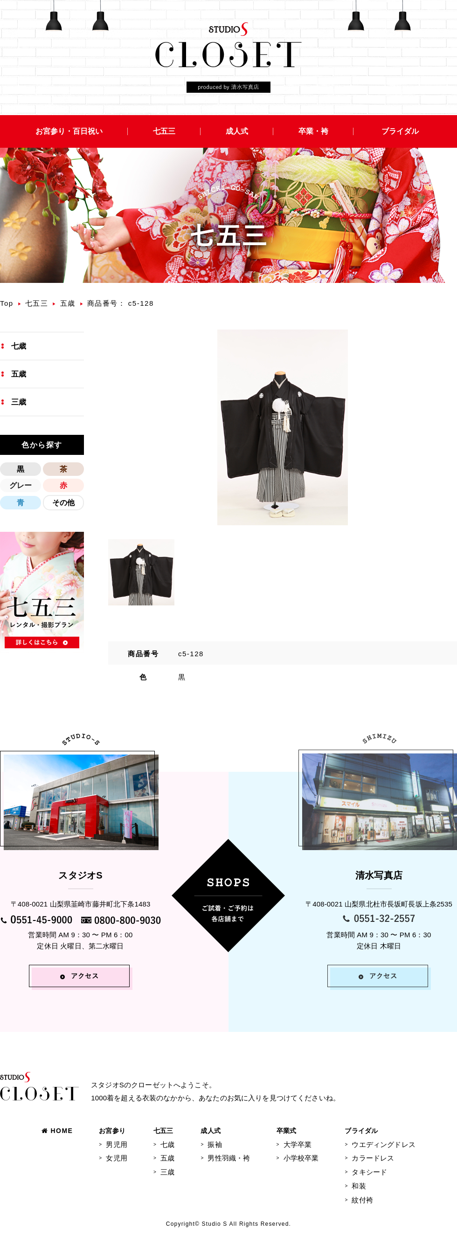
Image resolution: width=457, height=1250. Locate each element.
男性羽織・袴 (229, 1158)
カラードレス (373, 1158)
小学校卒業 (301, 1158)
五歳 (68, 303)
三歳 (18, 402)
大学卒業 (298, 1144)
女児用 (116, 1158)
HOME (57, 1130)
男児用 (116, 1144)
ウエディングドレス (383, 1144)
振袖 (215, 1144)
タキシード (369, 1172)
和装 (359, 1186)
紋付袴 (362, 1200)
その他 (63, 503)
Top (7, 303)
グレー (20, 485)
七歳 (18, 346)
